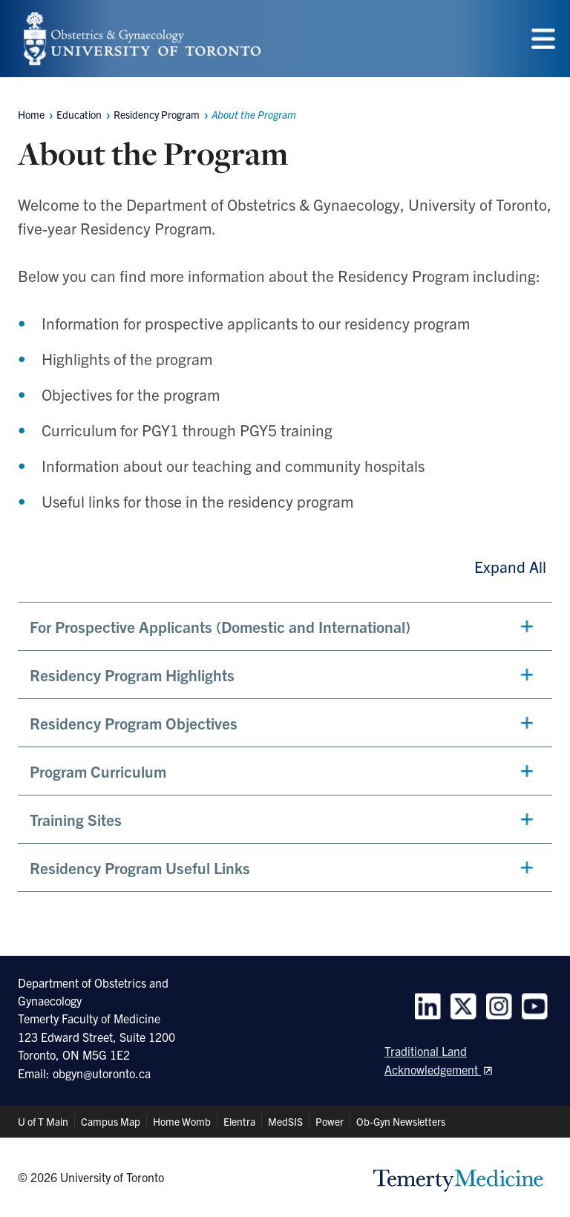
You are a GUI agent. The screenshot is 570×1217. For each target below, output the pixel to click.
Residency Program (157, 114)
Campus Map (110, 1121)
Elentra (239, 1121)
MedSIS (285, 1121)
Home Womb (182, 1121)
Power (329, 1121)
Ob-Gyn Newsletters (400, 1121)
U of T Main (43, 1121)
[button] (285, 626)
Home (31, 114)
